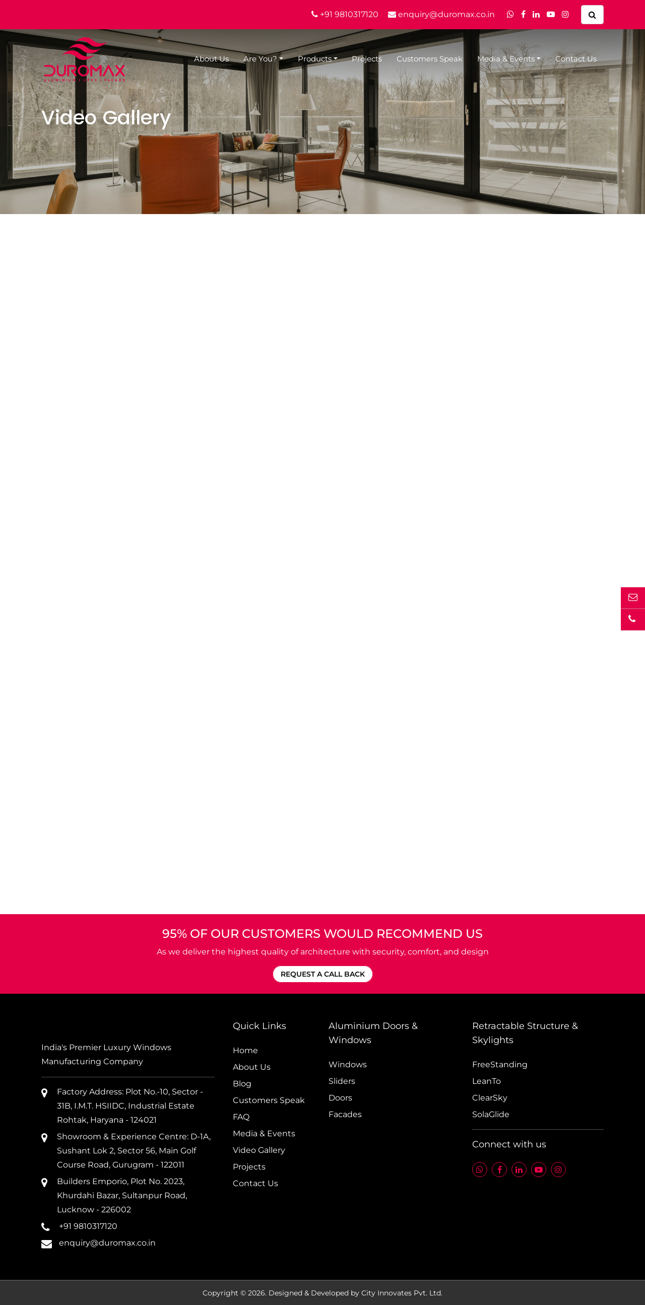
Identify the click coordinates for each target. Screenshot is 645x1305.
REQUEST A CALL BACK (323, 974)
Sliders (342, 1081)
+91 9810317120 (344, 14)
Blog (242, 1083)
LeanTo (486, 1081)
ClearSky (489, 1098)
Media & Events (506, 58)
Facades (345, 1114)
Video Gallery (259, 1150)
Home (245, 1050)
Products (315, 58)
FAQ (241, 1117)
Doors (340, 1098)
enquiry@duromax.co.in (441, 14)
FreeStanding (500, 1064)
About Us (211, 58)
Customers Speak (430, 58)
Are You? (260, 58)
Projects (367, 58)
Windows (348, 1064)
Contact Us (576, 58)
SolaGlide (490, 1114)
